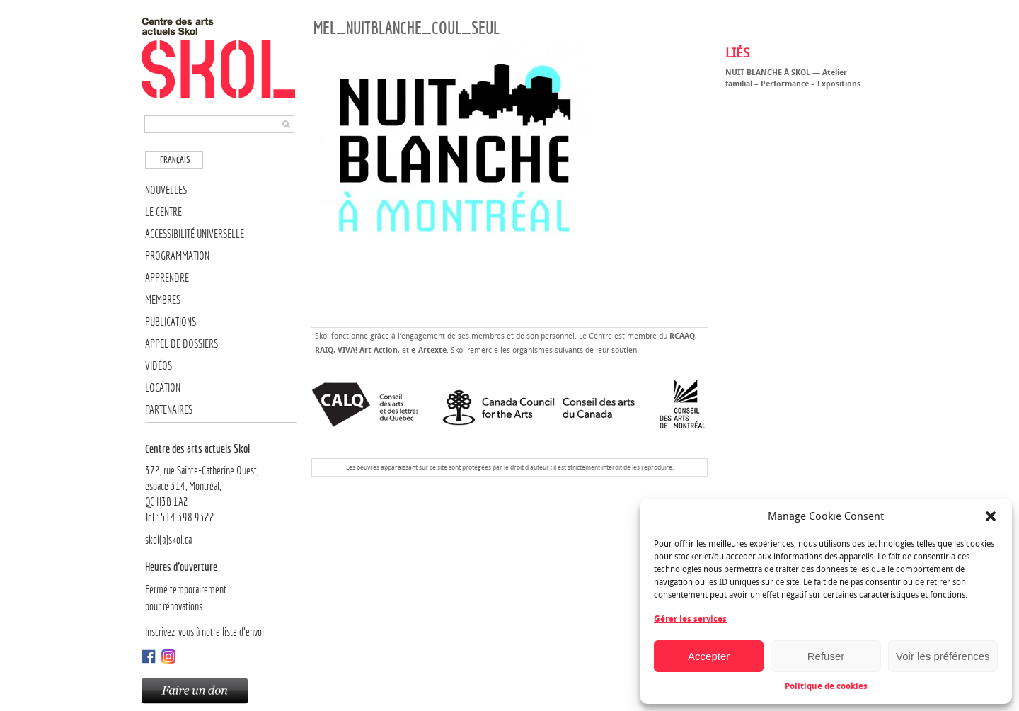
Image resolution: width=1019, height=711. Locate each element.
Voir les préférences (943, 656)
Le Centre (163, 212)
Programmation (177, 256)
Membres (162, 300)
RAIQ (324, 350)
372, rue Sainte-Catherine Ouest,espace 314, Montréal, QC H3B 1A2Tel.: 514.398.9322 (221, 482)
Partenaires (168, 409)
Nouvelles (166, 190)
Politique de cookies (826, 686)
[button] (991, 516)
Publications (170, 322)
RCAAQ (682, 336)
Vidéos (158, 365)
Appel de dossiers (181, 344)
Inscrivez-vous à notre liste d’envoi (204, 632)
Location (162, 387)
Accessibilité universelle (194, 234)
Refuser (826, 656)
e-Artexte (429, 350)
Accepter (709, 656)
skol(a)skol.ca (168, 540)
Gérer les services (690, 619)
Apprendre (167, 278)
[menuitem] (174, 160)
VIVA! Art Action (368, 350)
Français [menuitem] (175, 159)
